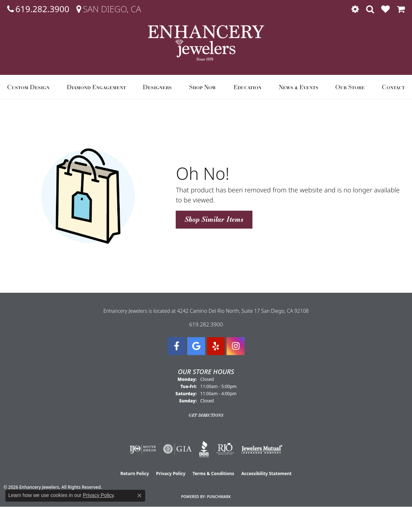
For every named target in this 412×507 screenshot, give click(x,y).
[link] (38, 9)
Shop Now (202, 87)
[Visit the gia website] (177, 449)
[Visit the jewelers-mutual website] (262, 449)
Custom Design (28, 87)
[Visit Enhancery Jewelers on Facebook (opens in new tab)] (176, 346)
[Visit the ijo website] (142, 449)
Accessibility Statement (266, 473)
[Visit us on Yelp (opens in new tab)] (216, 346)
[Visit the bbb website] (204, 449)
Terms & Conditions (213, 473)
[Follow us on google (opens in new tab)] (196, 346)
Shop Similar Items (214, 219)
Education (247, 87)
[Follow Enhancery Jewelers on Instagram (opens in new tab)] (236, 346)
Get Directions (206, 415)
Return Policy (134, 473)
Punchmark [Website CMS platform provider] (219, 496)
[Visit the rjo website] (225, 449)
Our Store (350, 87)
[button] (355, 9)
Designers (157, 87)
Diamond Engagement (96, 87)
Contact (393, 87)
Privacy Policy (170, 473)
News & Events (298, 87)
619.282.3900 (206, 324)
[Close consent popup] (139, 495)
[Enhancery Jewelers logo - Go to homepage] (206, 43)
